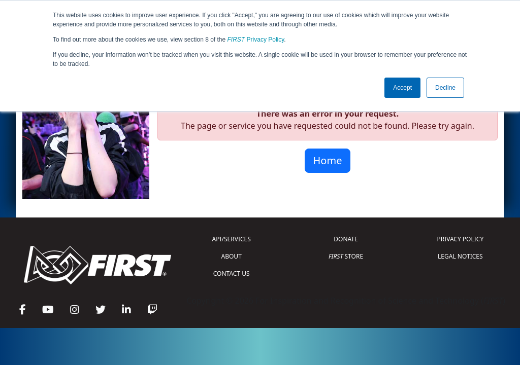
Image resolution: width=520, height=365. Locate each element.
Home (327, 160)
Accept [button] (402, 87)
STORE (346, 256)
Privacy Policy (256, 39)
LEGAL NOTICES (460, 256)
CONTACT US (231, 273)
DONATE (346, 239)
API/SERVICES (231, 239)
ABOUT (231, 256)
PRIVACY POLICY (460, 239)
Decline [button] (445, 87)
